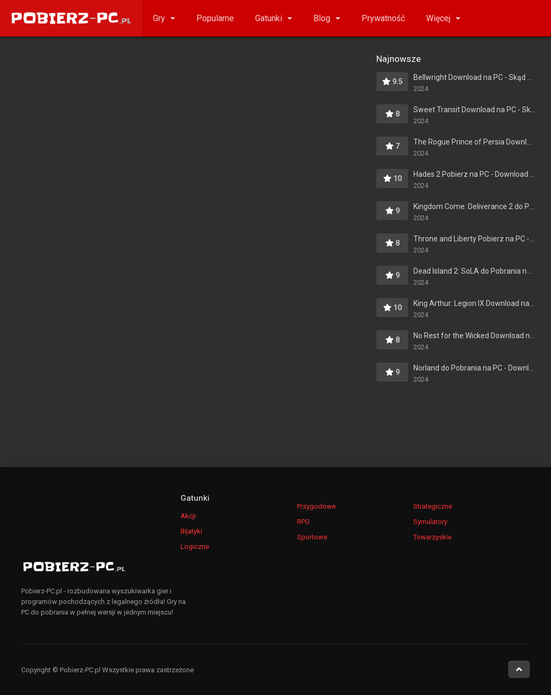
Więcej (438, 18)
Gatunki (268, 18)
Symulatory (430, 522)
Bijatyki (191, 531)
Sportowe (312, 537)
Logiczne (194, 546)
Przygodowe (316, 506)
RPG (303, 522)
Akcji (188, 516)
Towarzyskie (432, 537)
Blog (321, 18)
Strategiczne (432, 506)
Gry (159, 18)
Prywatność (383, 18)
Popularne (215, 18)
